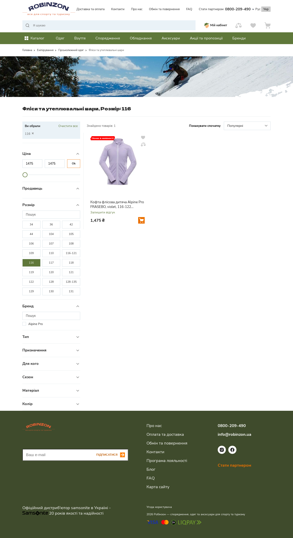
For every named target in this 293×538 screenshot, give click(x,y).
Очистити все (68, 126)
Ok (74, 163)
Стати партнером (211, 9)
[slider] (25, 174)
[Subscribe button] (112, 455)
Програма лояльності (166, 460)
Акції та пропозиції (206, 38)
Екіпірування (45, 50)
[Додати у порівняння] (143, 144)
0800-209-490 (239, 9)
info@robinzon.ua (234, 434)
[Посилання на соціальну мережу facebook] (232, 453)
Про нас (136, 9)
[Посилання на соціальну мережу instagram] (222, 453)
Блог (150, 469)
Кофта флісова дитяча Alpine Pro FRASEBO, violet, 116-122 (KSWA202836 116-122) (117, 204)
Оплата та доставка (165, 434)
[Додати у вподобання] (143, 137)
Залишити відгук (102, 212)
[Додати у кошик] (141, 220)
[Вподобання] (253, 25)
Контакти (118, 9)
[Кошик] (268, 25)
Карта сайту (157, 487)
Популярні (248, 126)
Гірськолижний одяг (71, 50)
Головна (27, 50)
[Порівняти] (238, 25)
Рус (257, 9)
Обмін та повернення (164, 9)
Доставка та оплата (91, 9)
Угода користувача (159, 507)
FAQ (189, 9)
